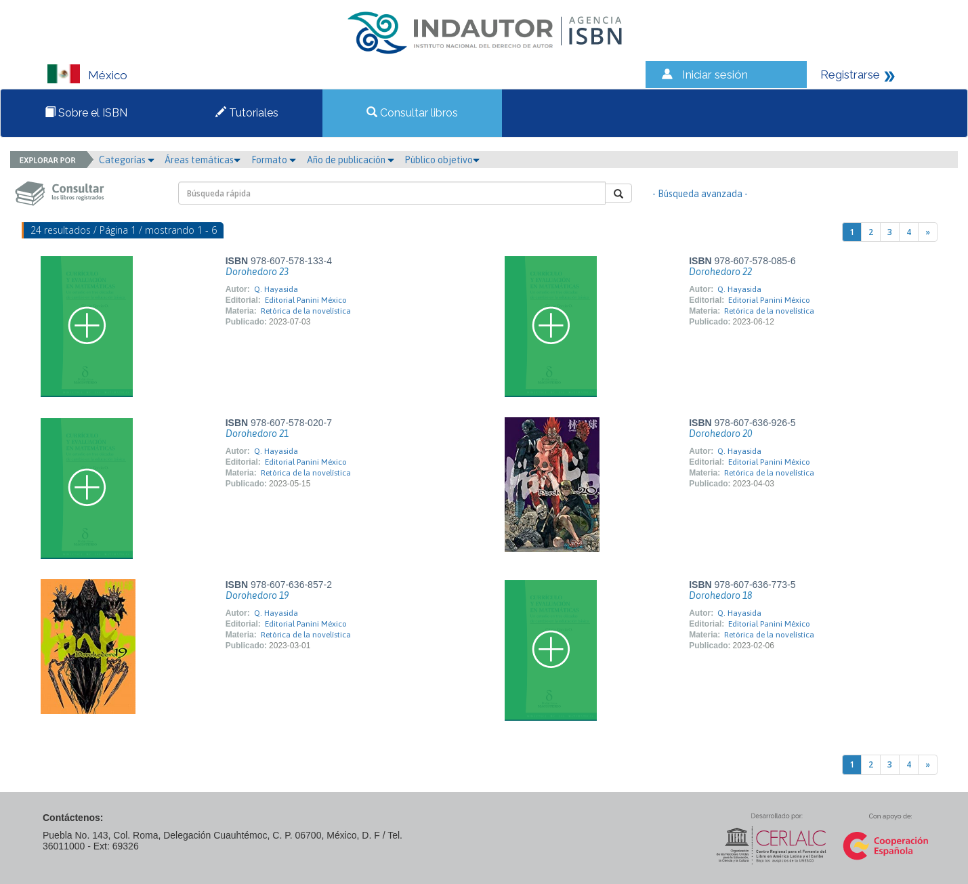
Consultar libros (412, 112)
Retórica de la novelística (306, 311)
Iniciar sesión (715, 74)
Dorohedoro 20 (720, 433)
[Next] (928, 232)
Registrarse (850, 74)
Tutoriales (246, 112)
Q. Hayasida (276, 289)
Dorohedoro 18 (720, 595)
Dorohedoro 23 (257, 271)
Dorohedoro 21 (257, 433)
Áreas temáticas (202, 159)
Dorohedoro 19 (257, 595)
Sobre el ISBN (86, 112)
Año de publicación (350, 159)
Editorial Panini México (306, 300)
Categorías (126, 159)
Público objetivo (442, 159)
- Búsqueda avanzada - (700, 193)
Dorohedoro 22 (720, 271)
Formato (273, 159)
